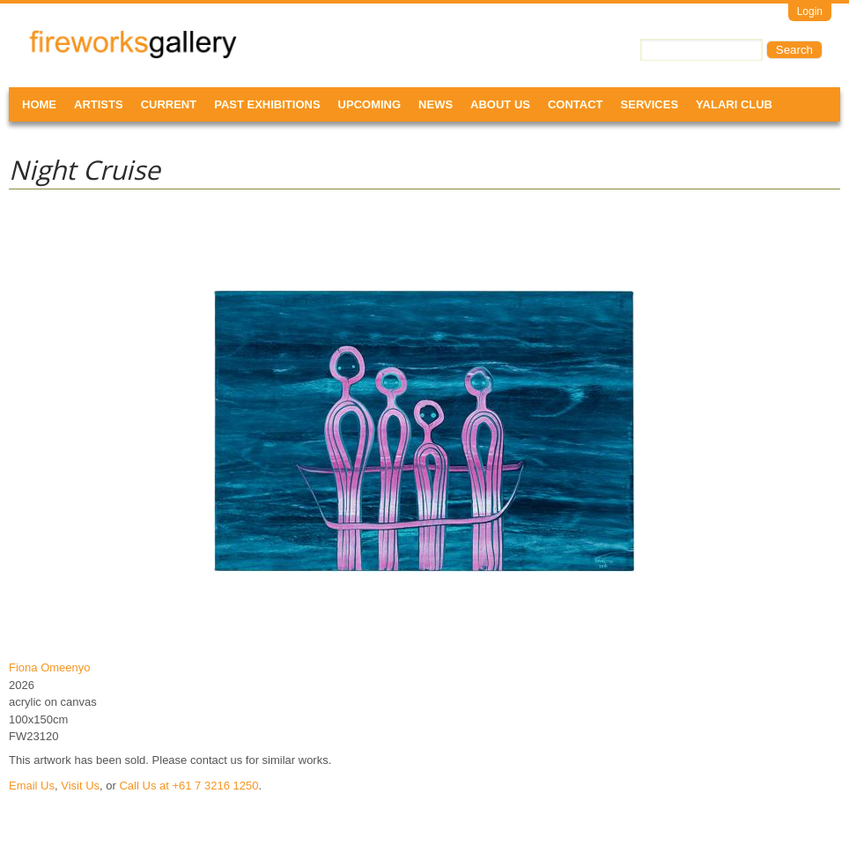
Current (169, 104)
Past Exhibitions (267, 104)
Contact (575, 104)
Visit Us (80, 785)
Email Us (32, 785)
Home (39, 104)
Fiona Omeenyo (50, 667)
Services (650, 104)
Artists (98, 104)
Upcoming (370, 104)
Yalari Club (734, 104)
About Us (500, 104)
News (435, 104)
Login (810, 11)
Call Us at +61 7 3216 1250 (188, 785)
